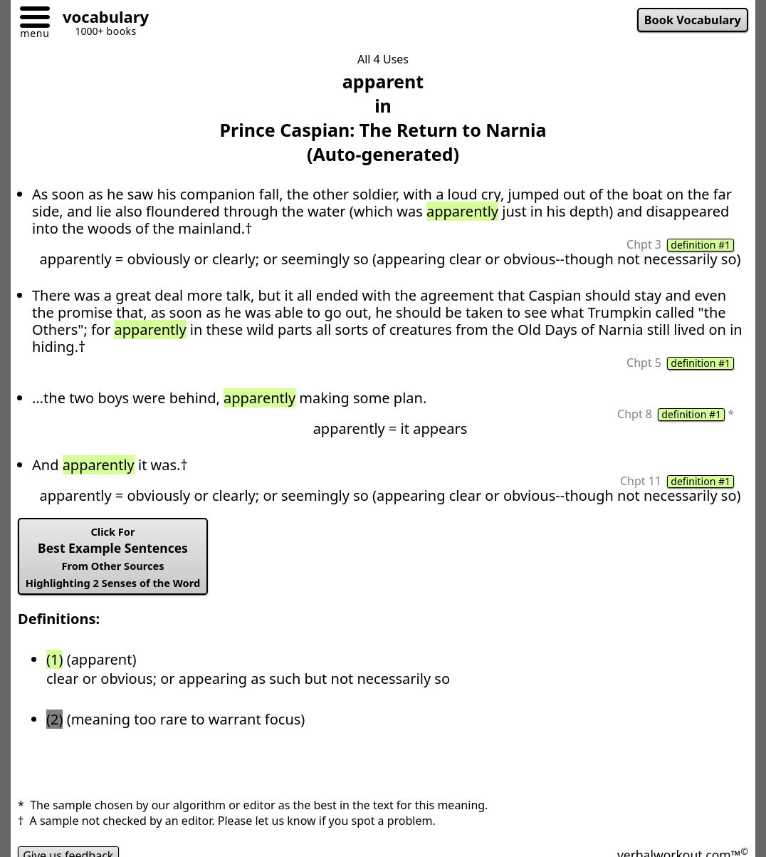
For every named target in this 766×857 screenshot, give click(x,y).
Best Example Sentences (113, 557)
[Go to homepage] (100, 19)
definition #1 (700, 245)
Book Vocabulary (692, 20)
